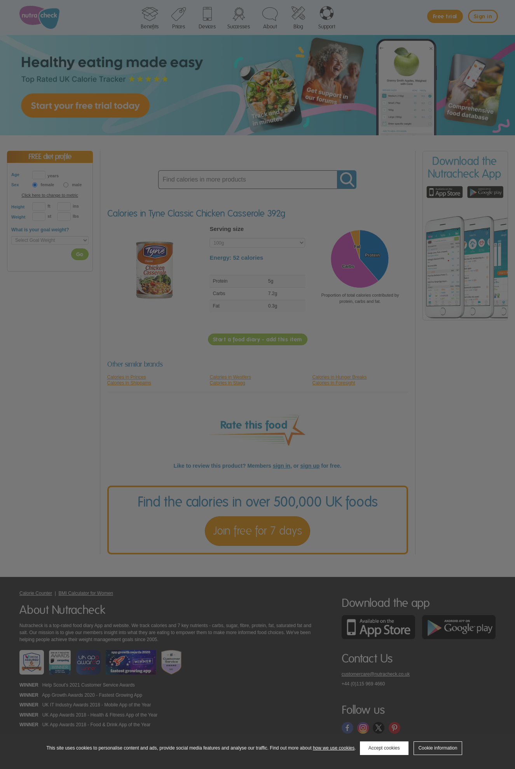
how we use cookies (333, 748)
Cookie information (437, 748)
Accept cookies (384, 748)
